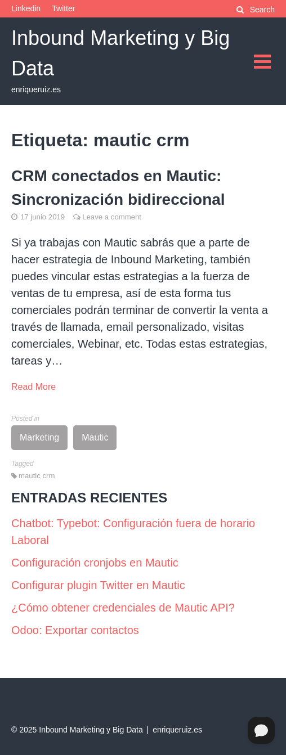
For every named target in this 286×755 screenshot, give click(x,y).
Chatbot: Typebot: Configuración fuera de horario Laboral (133, 531)
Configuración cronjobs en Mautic (94, 562)
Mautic (95, 437)
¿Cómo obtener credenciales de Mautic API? (123, 607)
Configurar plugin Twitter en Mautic (98, 585)
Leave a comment (111, 217)
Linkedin (26, 8)
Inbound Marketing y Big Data (90, 729)
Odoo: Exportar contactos (75, 630)
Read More (33, 387)
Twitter (63, 8)
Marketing (39, 437)
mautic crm (37, 475)
